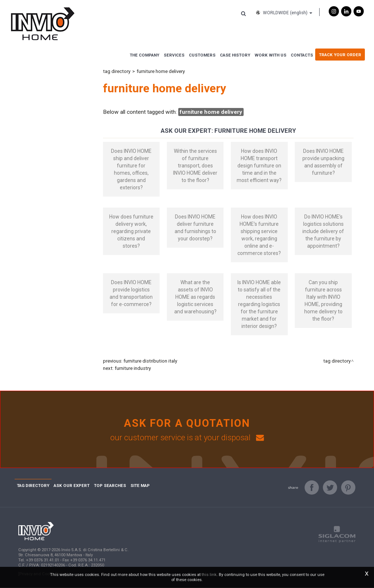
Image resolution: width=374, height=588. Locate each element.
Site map (140, 485)
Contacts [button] (302, 55)
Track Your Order (340, 54)
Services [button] (174, 55)
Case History (235, 55)
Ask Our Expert (71, 485)
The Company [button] (144, 55)
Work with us (270, 55)
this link (209, 574)
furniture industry (133, 368)
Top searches (110, 485)
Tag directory (116, 71)
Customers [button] (202, 55)
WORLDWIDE (283, 12)
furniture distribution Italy (150, 361)
